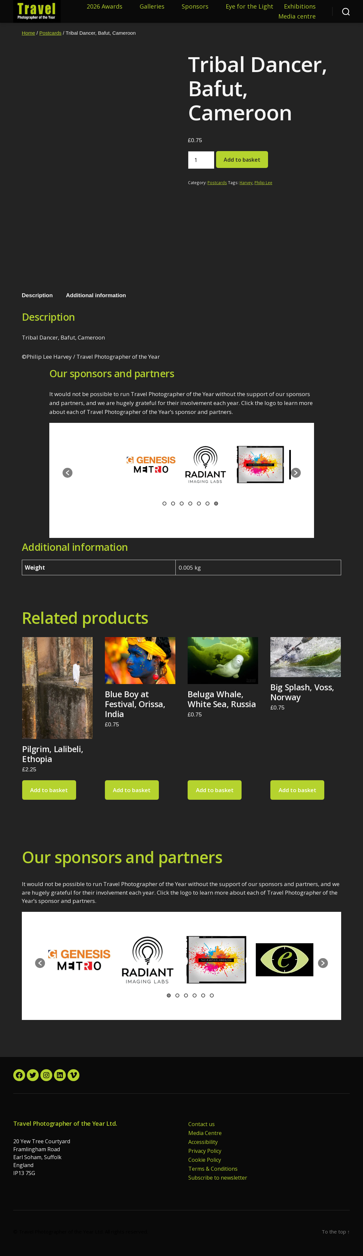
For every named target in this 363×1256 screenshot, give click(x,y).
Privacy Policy (204, 1151)
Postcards (50, 33)
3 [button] (182, 504)
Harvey (246, 182)
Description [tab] (37, 295)
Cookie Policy (204, 1159)
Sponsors (195, 6)
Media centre (297, 16)
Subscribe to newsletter (217, 1177)
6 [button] (207, 504)
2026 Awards (104, 6)
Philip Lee (263, 182)
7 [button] (216, 504)
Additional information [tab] (96, 295)
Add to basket (242, 159)
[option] (98, 468)
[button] (67, 473)
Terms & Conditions (213, 1168)
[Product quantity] (201, 160)
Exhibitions (300, 6)
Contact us (201, 1124)
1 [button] (164, 504)
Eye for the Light (249, 6)
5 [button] (199, 504)
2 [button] (173, 504)
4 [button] (190, 504)
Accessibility (203, 1142)
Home (28, 33)
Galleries (152, 6)
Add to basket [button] (49, 790)
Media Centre (205, 1133)
